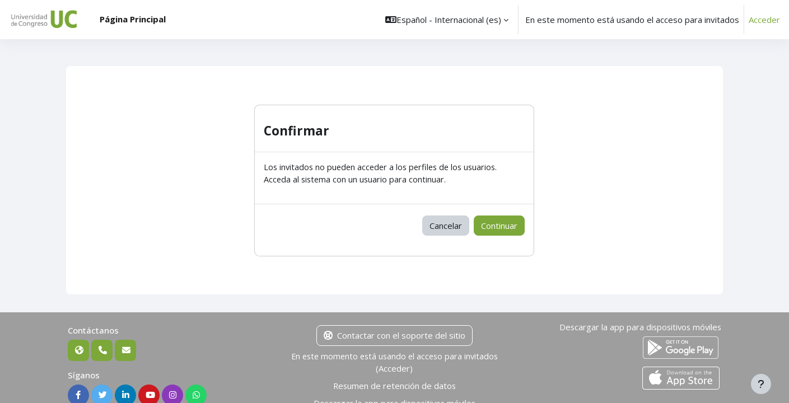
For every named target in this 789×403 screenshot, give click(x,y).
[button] (447, 19)
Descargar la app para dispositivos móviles (638, 328)
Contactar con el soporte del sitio (394, 336)
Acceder (764, 19)
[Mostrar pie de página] (761, 384)
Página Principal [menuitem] (133, 19)
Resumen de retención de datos (394, 386)
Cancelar (445, 226)
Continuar (499, 226)
